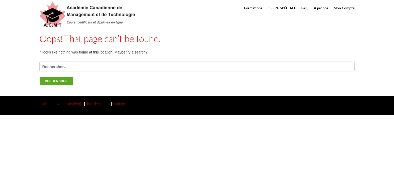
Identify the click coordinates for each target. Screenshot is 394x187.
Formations (253, 8)
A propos (321, 8)
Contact (119, 104)
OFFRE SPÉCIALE (281, 8)
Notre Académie (70, 104)
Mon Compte (343, 8)
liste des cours (97, 104)
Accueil (47, 104)
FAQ (305, 8)
